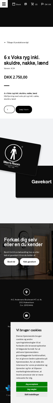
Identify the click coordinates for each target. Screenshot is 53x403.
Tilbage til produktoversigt (16, 42)
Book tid (11, 262)
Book (16, 4)
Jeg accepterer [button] (31, 384)
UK (49, 4)
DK (46, 4)
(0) (34, 4)
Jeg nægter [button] (32, 389)
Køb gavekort (29, 262)
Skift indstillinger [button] (32, 394)
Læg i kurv (24, 109)
